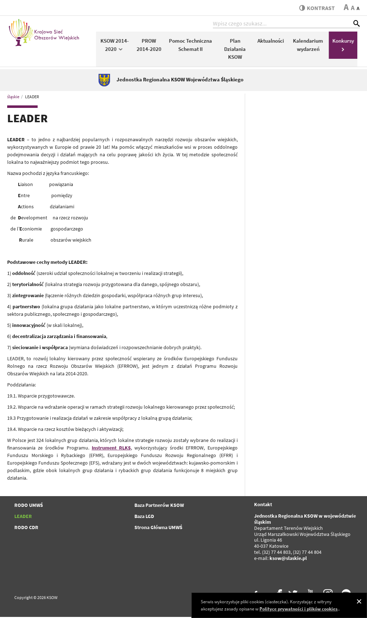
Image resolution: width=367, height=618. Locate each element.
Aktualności (273, 41)
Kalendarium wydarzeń (310, 45)
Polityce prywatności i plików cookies (298, 609)
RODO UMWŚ (28, 506)
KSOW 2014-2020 (117, 45)
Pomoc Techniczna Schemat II (193, 45)
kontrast (316, 7)
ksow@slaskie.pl (288, 559)
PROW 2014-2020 (151, 45)
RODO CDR (26, 529)
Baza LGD (144, 517)
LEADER (23, 517)
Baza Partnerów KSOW (159, 506)
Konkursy (345, 45)
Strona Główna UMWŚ (158, 529)
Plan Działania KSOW (237, 49)
